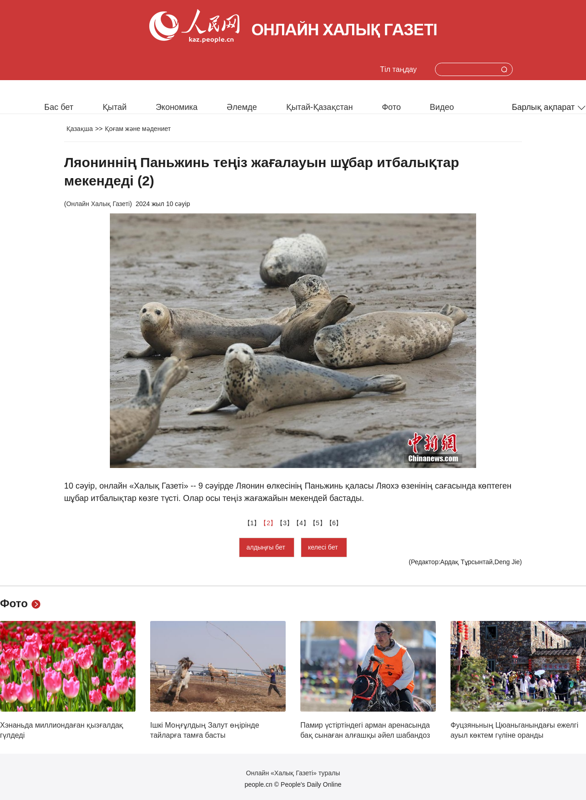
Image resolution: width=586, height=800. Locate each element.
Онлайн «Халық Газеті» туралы (293, 773)
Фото (391, 107)
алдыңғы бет (266, 547)
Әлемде (242, 107)
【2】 (268, 523)
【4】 (301, 523)
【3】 (285, 523)
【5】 (317, 523)
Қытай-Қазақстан (319, 107)
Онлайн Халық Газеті (98, 203)
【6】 (334, 523)
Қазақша (79, 128)
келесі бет (324, 547)
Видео (442, 107)
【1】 (252, 523)
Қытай (115, 107)
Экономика (177, 107)
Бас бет (59, 107)
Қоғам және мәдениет (138, 128)
